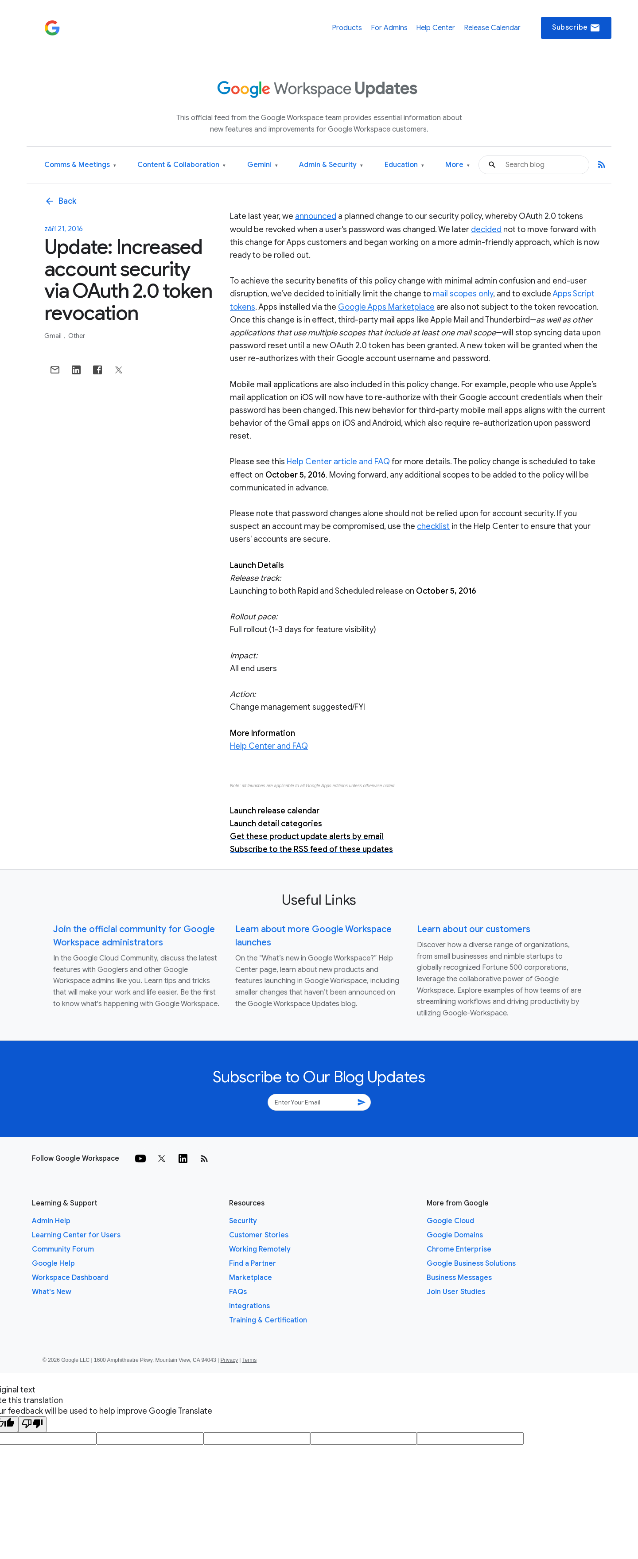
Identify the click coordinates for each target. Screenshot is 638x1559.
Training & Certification (268, 1320)
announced (315, 216)
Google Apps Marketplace (386, 307)
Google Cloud (450, 1221)
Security (243, 1221)
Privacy (229, 1360)
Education (404, 165)
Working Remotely (260, 1249)
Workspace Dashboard (70, 1277)
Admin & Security (331, 165)
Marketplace (250, 1277)
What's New (51, 1291)
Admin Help (51, 1221)
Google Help (53, 1263)
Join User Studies (456, 1291)
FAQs (238, 1291)
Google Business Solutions (471, 1263)
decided (486, 229)
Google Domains (455, 1235)
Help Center (435, 27)
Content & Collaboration (181, 165)
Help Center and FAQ (269, 746)
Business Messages (459, 1277)
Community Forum (63, 1249)
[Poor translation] (32, 1424)
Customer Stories (258, 1235)
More (457, 165)
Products (347, 27)
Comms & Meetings (80, 165)
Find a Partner (252, 1263)
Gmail (53, 336)
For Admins (389, 27)
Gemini (262, 165)
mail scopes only (463, 294)
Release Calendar (492, 27)
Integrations (249, 1306)
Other (76, 336)
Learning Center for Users (76, 1235)
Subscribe (576, 28)
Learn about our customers (473, 929)
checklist (433, 526)
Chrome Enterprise (459, 1249)
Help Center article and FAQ (338, 462)
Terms (249, 1360)
